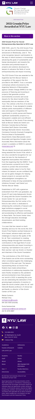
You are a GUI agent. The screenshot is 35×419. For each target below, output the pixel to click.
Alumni (20, 358)
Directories (5, 372)
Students (5, 356)
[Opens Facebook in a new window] (3, 327)
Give (3, 369)
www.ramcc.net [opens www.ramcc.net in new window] (7, 146)
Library (20, 361)
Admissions (21, 345)
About (4, 361)
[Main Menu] (31, 3)
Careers (20, 348)
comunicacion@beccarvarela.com (14, 309)
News (4, 364)
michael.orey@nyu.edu (10, 300)
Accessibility (21, 372)
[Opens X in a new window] (7, 327)
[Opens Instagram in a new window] (14, 327)
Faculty (20, 356)
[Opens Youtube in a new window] (10, 327)
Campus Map (9, 340)
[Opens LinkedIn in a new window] (17, 327)
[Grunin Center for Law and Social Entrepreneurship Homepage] (17, 11)
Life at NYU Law (7, 350)
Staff (3, 358)
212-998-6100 (9, 332)
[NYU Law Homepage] (10, 2)
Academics (5, 345)
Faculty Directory (23, 369)
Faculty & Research (8, 348)
